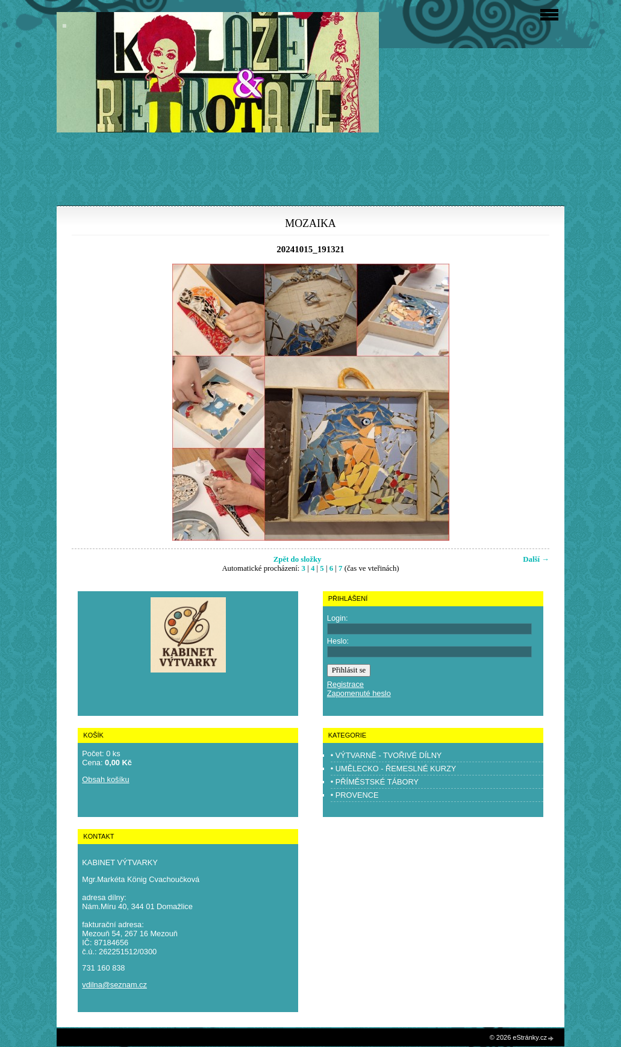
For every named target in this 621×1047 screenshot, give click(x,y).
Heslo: (338, 640)
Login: (337, 618)
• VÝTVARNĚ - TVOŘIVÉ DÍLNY (386, 755)
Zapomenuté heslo (359, 693)
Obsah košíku (105, 779)
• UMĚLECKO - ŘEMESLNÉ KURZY (394, 768)
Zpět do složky (297, 559)
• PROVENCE (355, 795)
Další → (536, 559)
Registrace (345, 684)
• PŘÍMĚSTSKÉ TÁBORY (375, 781)
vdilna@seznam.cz (114, 984)
